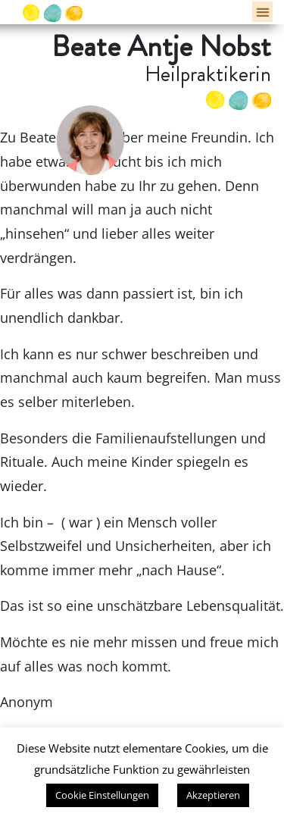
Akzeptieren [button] (213, 795)
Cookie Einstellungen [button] (102, 795)
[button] (262, 12)
